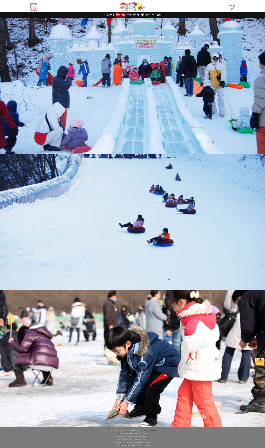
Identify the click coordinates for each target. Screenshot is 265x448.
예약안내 (145, 14)
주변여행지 (133, 14)
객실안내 (109, 14)
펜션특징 (120, 14)
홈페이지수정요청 (151, 430)
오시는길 (156, 14)
